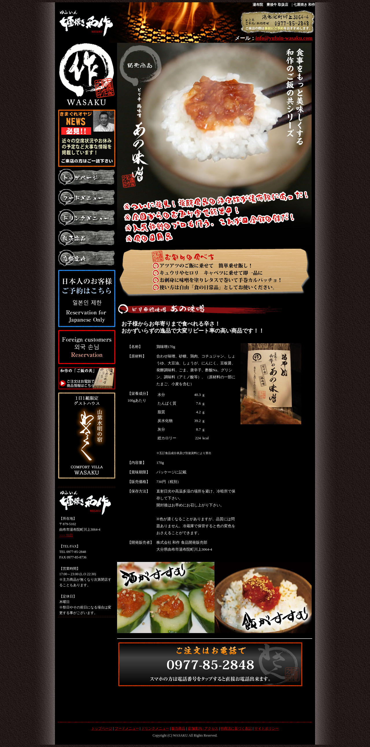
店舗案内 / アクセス (203, 728)
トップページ (101, 728)
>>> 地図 (66, 535)
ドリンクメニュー (155, 728)
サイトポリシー (266, 728)
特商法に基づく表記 (236, 728)
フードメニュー (127, 728)
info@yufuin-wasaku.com (284, 38)
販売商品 (178, 728)
